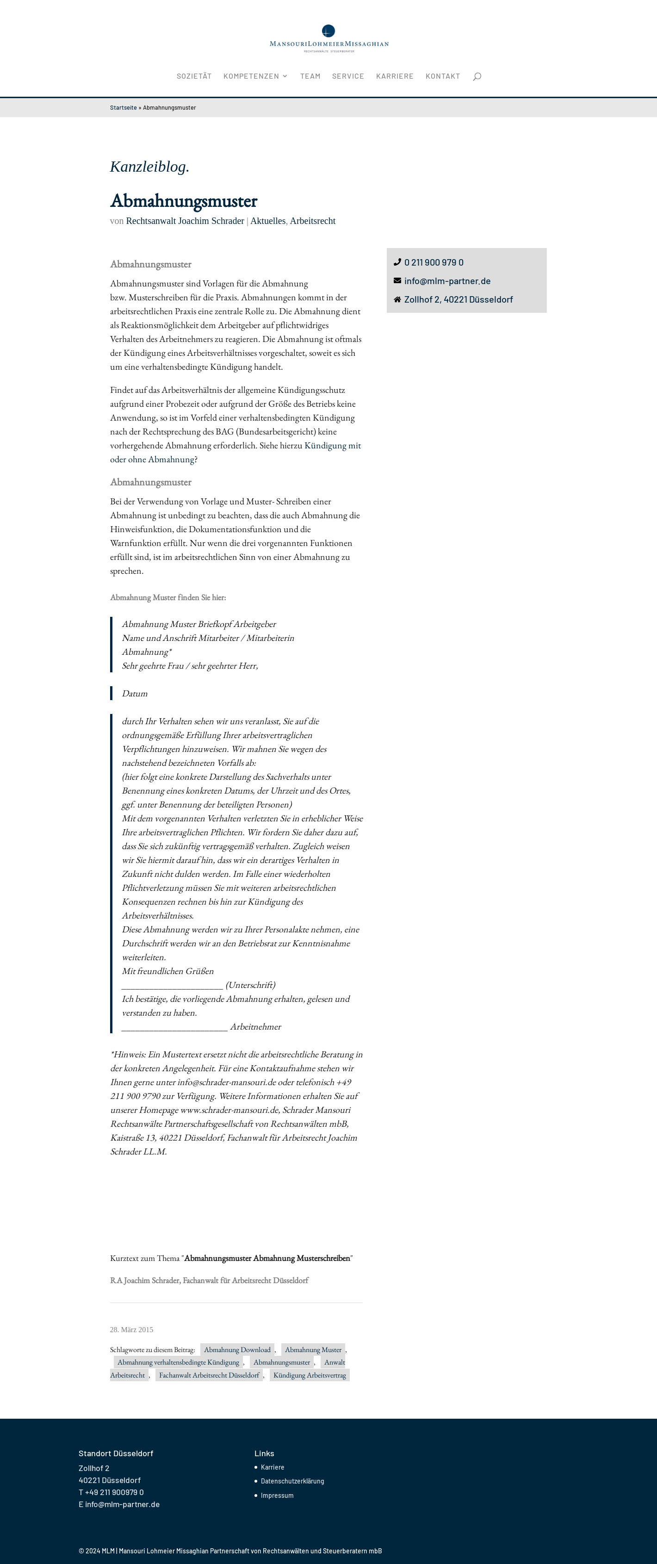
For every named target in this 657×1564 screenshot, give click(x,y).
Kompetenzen (251, 76)
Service (348, 76)
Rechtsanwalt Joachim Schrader (185, 221)
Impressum (277, 1495)
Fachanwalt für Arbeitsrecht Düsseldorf (244, 1280)
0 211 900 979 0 (434, 261)
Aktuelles (268, 221)
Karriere (395, 76)
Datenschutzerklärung (292, 1481)
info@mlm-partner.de (447, 280)
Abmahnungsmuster (282, 1362)
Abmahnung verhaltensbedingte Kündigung (178, 1362)
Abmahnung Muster (313, 1349)
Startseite (123, 107)
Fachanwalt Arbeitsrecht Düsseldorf (209, 1375)
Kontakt (443, 76)
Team (310, 76)
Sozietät (194, 76)
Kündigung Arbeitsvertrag (309, 1375)
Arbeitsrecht (312, 221)
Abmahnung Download (237, 1349)
